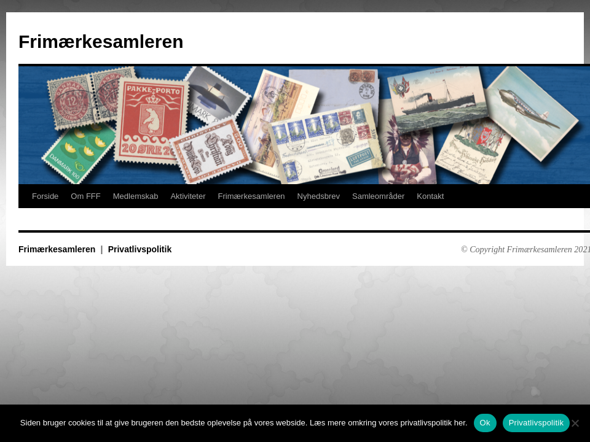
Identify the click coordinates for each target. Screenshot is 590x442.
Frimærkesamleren (100, 41)
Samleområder (378, 196)
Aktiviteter (187, 196)
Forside (45, 196)
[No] (574, 423)
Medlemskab (136, 196)
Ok (485, 422)
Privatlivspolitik (139, 249)
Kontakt (430, 196)
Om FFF (85, 196)
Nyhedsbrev (318, 196)
